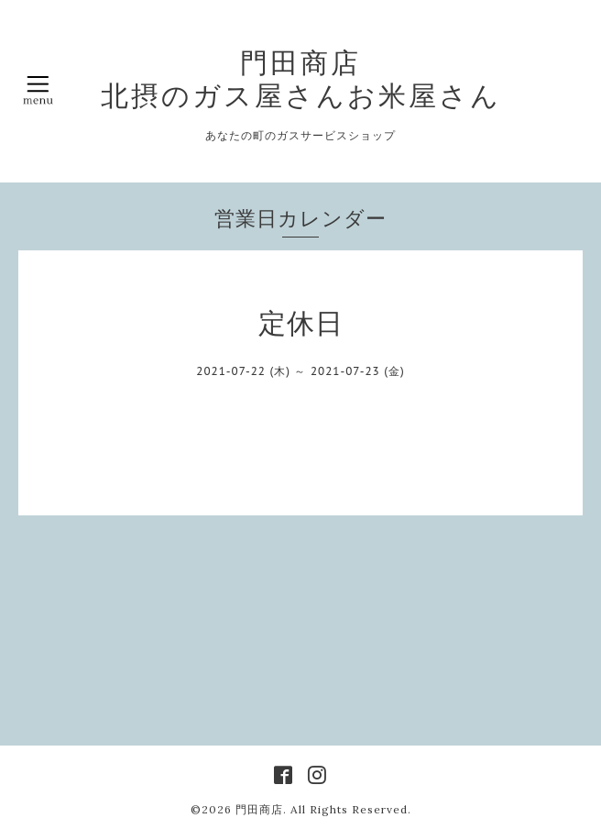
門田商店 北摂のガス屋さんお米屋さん (301, 79)
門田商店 (259, 809)
